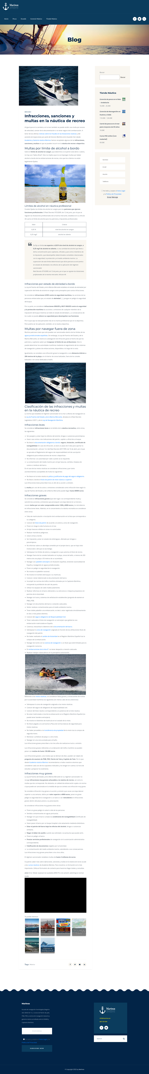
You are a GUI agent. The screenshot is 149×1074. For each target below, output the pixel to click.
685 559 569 (103, 1021)
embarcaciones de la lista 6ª (39, 649)
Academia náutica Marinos (38, 762)
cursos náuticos (33, 865)
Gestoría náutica (36, 19)
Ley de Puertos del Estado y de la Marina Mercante (44, 417)
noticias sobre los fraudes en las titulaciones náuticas (58, 134)
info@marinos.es (105, 1018)
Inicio (6, 19)
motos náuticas (41, 696)
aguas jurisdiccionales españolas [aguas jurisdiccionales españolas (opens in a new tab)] (36, 335)
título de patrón (40, 523)
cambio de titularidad (49, 636)
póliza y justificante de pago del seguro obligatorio (66, 476)
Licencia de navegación (53, 643)
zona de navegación (44, 630)
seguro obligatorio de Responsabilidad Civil (50, 617)
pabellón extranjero (43, 562)
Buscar (102, 72)
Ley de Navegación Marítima (53, 420)
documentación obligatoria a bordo (47, 442)
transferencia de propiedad (53, 730)
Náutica (32, 964)
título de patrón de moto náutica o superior (56, 480)
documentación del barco (63, 627)
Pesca (15, 19)
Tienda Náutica (51, 19)
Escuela (23, 19)
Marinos (81, 1069)
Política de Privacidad (113, 194)
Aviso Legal (121, 191)
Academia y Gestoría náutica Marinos (38, 140)
